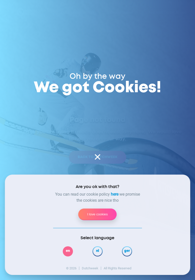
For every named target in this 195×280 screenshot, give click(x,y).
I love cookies (97, 214)
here (114, 194)
